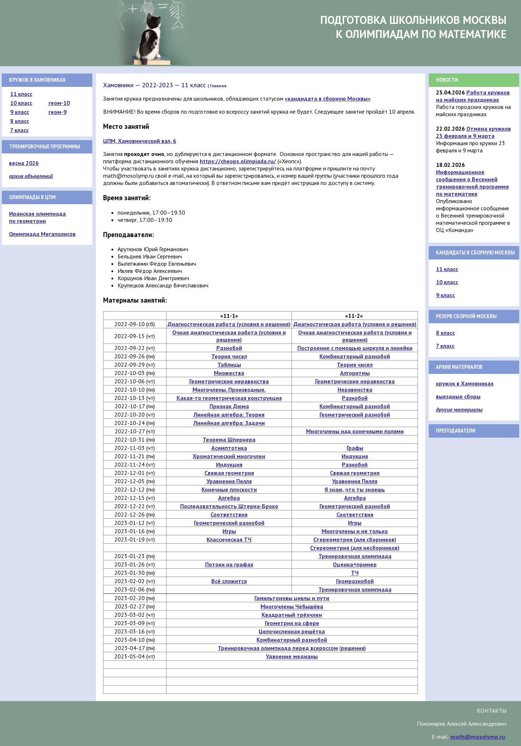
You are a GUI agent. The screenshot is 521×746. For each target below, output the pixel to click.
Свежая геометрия (229, 472)
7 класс (19, 130)
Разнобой (229, 347)
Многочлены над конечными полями (355, 431)
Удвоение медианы (292, 656)
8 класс (19, 121)
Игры (354, 522)
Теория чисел (229, 356)
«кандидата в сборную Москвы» (327, 98)
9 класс (19, 111)
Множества (229, 372)
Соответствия (229, 514)
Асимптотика (229, 447)
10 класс (21, 102)
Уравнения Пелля (229, 481)
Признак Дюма (229, 406)
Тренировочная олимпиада (354, 556)
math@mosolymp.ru (477, 736)
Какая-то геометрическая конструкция (229, 397)
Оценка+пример (355, 564)
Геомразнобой (355, 581)
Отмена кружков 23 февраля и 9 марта (473, 132)
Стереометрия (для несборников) (354, 547)
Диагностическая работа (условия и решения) (229, 324)
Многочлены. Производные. (229, 389)
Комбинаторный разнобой (354, 356)
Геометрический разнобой (354, 414)
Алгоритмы (355, 372)
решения (352, 648)
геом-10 (59, 102)
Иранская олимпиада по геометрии (37, 217)
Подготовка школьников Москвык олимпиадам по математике (413, 27)
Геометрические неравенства (229, 381)
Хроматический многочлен (229, 456)
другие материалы (459, 409)
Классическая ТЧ (229, 539)
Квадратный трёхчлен (292, 614)
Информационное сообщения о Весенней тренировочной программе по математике (472, 182)
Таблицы (229, 364)
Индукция (355, 456)
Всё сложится (229, 581)
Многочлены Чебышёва (291, 606)
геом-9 (57, 111)
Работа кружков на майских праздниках (473, 96)
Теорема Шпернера (229, 439)
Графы (355, 447)
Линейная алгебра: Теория (229, 414)
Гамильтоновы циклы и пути (291, 598)
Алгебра (229, 497)
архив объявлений (31, 176)
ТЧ (355, 572)
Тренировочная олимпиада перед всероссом (278, 648)
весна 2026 (24, 163)
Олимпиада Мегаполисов (42, 233)
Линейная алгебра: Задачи (229, 422)
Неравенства (355, 389)
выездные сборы (458, 396)
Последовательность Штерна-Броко (229, 506)
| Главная (217, 85)
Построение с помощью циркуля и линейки (354, 347)
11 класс (21, 93)
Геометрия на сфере (292, 623)
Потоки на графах (229, 564)
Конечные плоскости (229, 489)
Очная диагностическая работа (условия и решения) (229, 336)
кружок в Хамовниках (465, 383)
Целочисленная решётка (292, 631)
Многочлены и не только (355, 531)
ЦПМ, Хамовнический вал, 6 (139, 140)
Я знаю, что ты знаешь (355, 489)
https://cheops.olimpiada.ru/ (238, 161)
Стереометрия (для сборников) (354, 539)
